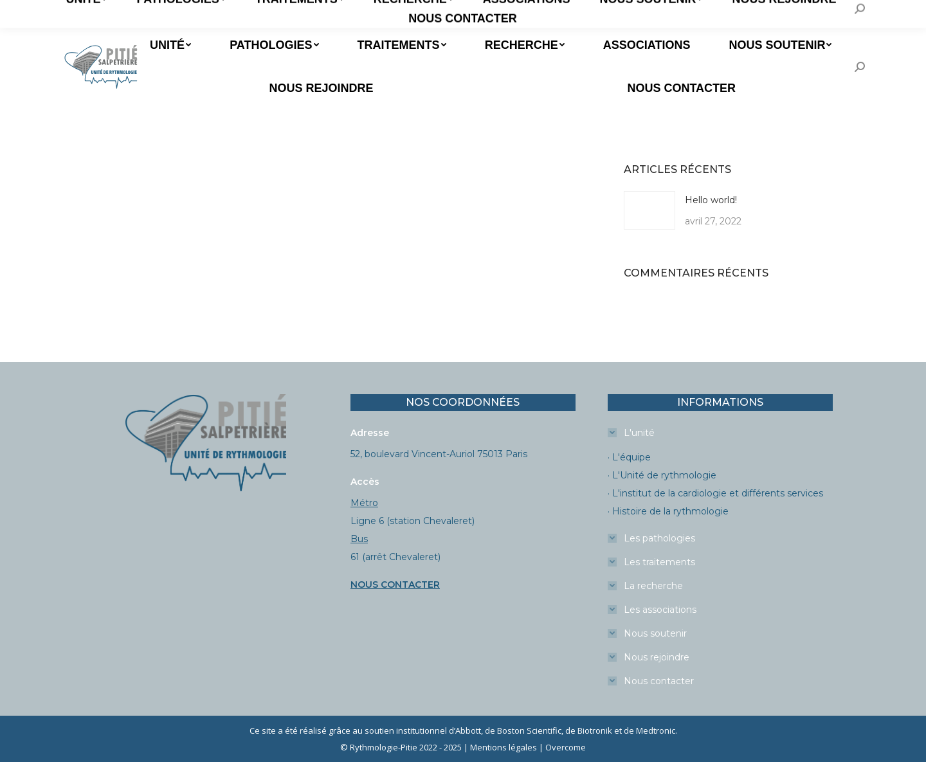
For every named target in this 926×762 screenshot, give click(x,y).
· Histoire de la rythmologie (668, 511)
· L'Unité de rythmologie (662, 475)
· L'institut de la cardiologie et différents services (715, 493)
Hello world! (711, 200)
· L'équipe (629, 457)
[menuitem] (169, 45)
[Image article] (649, 210)
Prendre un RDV (108, 12)
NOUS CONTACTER (395, 584)
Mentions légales (503, 747)
